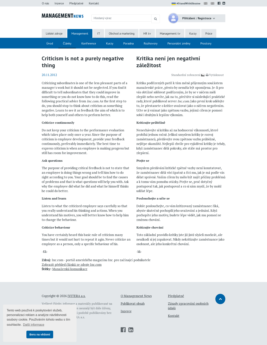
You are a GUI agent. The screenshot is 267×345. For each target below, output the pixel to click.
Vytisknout (215, 75)
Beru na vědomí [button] (39, 334)
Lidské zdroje (54, 33)
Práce (208, 33)
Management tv (170, 33)
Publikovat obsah (133, 303)
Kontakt (94, 3)
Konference (88, 43)
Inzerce (59, 3)
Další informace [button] (33, 324)
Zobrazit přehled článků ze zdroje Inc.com (72, 265)
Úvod (49, 43)
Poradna (128, 43)
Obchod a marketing (121, 33)
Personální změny (178, 43)
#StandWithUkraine (186, 4)
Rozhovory (150, 43)
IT (98, 33)
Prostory (205, 43)
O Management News (136, 296)
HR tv (147, 33)
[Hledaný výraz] (121, 18)
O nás (45, 3)
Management (79, 33)
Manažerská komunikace (69, 269)
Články (67, 43)
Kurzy (192, 33)
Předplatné (76, 3)
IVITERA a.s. (76, 296)
